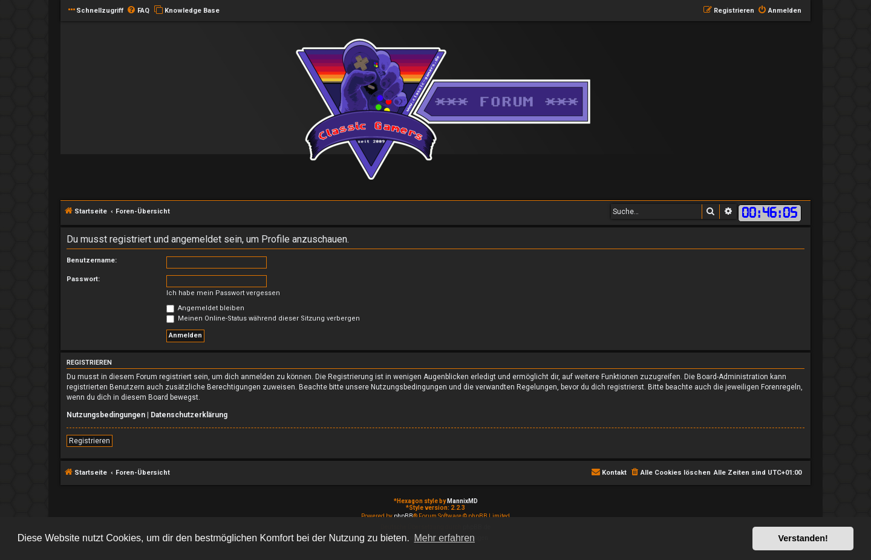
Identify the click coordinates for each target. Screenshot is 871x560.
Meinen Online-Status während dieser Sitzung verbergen (263, 318)
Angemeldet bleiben (205, 308)
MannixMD (462, 501)
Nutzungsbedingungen (106, 415)
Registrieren (89, 441)
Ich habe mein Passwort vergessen (223, 293)
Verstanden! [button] (803, 538)
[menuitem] (137, 11)
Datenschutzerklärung (189, 415)
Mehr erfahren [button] (444, 538)
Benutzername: (92, 260)
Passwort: (83, 279)
